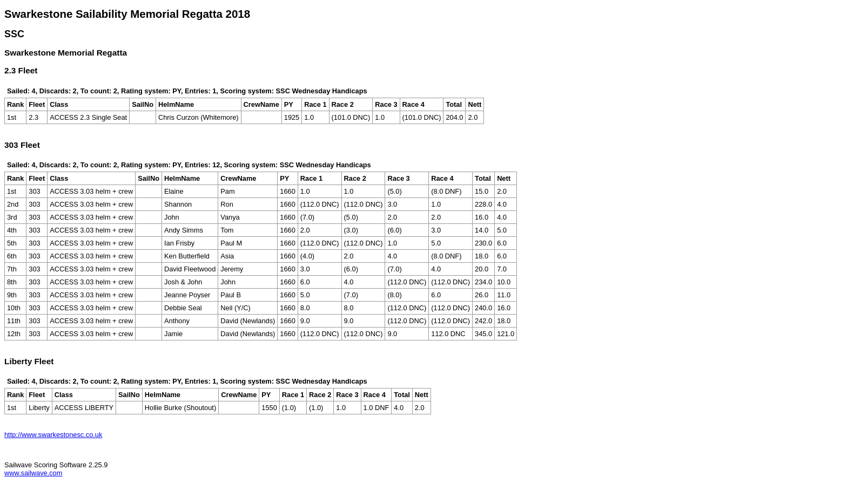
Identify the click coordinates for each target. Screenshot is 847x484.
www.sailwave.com (33, 473)
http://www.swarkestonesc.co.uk (53, 435)
